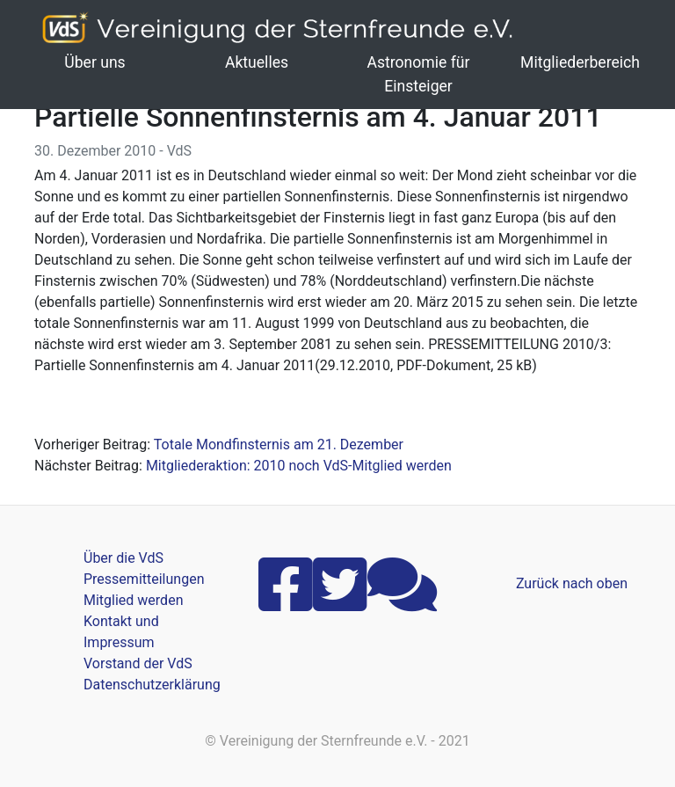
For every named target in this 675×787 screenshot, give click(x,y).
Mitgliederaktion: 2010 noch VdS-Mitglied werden (299, 465)
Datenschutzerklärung (152, 684)
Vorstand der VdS (137, 663)
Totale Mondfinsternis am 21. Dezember (278, 444)
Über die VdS (123, 558)
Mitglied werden (133, 600)
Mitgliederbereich (580, 62)
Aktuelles (256, 62)
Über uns (94, 62)
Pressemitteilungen (143, 579)
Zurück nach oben (572, 583)
